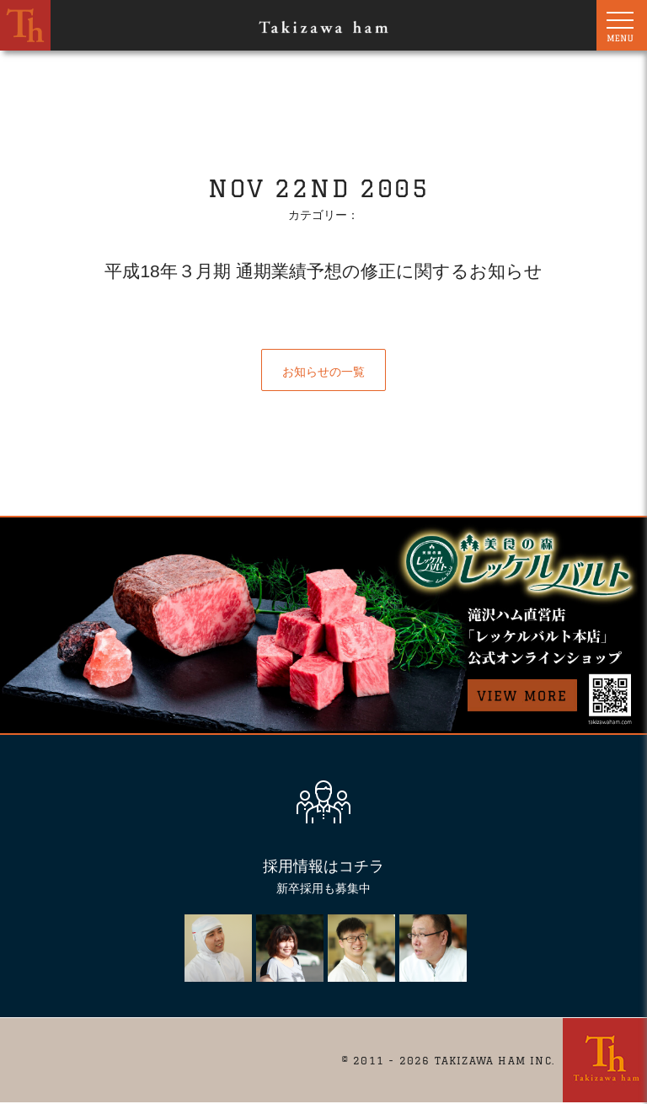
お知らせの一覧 (323, 371)
